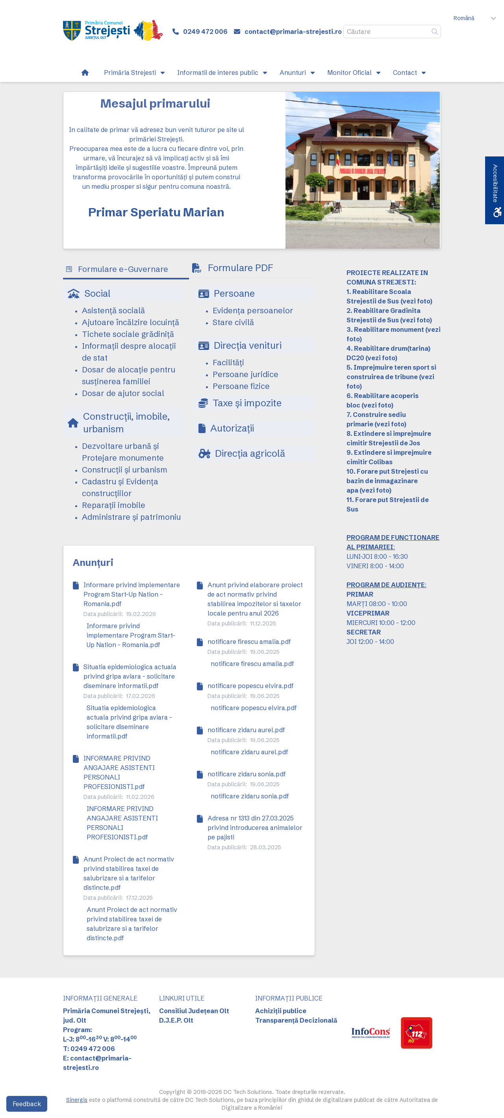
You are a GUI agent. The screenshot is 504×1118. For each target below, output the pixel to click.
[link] (113, 31)
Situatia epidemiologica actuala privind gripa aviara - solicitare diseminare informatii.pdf (129, 676)
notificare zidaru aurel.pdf (246, 730)
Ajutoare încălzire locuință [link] (130, 322)
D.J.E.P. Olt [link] (176, 1020)
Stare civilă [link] (233, 322)
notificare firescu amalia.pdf (249, 642)
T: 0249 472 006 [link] (89, 1049)
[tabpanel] (189, 409)
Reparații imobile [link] (113, 505)
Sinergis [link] (76, 1099)
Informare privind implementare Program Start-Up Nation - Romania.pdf (131, 594)
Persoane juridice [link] (245, 374)
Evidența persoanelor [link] (253, 310)
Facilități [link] (228, 362)
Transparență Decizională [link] (296, 1020)
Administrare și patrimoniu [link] (131, 517)
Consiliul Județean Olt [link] (194, 1011)
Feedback (27, 1104)
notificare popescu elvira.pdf (251, 686)
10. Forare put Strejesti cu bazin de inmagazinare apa (387, 480)
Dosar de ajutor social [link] (123, 393)
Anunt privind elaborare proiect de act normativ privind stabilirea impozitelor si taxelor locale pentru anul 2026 (255, 599)
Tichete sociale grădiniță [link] (128, 334)
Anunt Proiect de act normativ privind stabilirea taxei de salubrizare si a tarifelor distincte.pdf (128, 873)
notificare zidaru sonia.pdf (247, 774)
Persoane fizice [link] (241, 386)
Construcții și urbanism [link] (124, 469)
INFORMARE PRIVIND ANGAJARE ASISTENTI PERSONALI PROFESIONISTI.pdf (119, 772)
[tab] (126, 269)
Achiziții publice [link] (280, 1011)
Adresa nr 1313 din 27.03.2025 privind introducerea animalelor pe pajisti (255, 827)
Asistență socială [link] (113, 310)
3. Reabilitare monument (385, 329)
